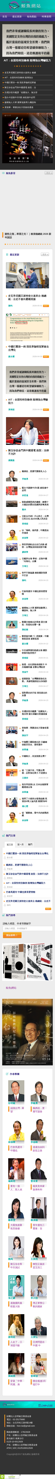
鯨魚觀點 (32, 16)
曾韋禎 (34, 1376)
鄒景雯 (11, 1220)
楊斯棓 (11, 1181)
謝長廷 (11, 1337)
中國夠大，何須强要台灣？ (34, 756)
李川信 (34, 1298)
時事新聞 (46, 16)
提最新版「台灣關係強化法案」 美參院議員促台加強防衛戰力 (34, 681)
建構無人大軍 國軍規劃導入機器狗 (20, 102)
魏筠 (10, 1259)
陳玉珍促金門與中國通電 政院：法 (20, 87)
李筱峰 (34, 1142)
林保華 (11, 1142)
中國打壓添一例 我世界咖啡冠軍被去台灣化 (27, 853)
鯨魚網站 (11, 987)
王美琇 (34, 1259)
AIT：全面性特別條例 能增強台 (19, 77)
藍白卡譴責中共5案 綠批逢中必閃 (20, 97)
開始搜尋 (11, 935)
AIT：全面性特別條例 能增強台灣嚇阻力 (27, 60)
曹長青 (34, 1181)
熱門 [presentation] (30, 844)
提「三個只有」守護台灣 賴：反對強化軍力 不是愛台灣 (34, 773)
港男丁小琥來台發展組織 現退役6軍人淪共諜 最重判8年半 (34, 801)
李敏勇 (34, 1103)
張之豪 (11, 1298)
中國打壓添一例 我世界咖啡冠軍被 (20, 82)
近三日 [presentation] (10, 844)
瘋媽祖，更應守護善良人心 (34, 471)
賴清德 (34, 1220)
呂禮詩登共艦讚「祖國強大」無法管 (21, 92)
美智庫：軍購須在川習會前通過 (19, 107)
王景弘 (34, 1337)
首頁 (4, 16)
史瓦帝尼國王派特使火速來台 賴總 (20, 72)
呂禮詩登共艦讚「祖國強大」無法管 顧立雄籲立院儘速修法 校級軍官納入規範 (35, 714)
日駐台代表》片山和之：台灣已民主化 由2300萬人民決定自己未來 (35, 519)
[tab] (9, 844)
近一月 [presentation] (20, 844)
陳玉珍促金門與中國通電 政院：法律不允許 (27, 874)
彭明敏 (11, 1103)
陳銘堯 (11, 1376)
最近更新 (17, 16)
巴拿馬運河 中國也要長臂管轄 (20, 892)
